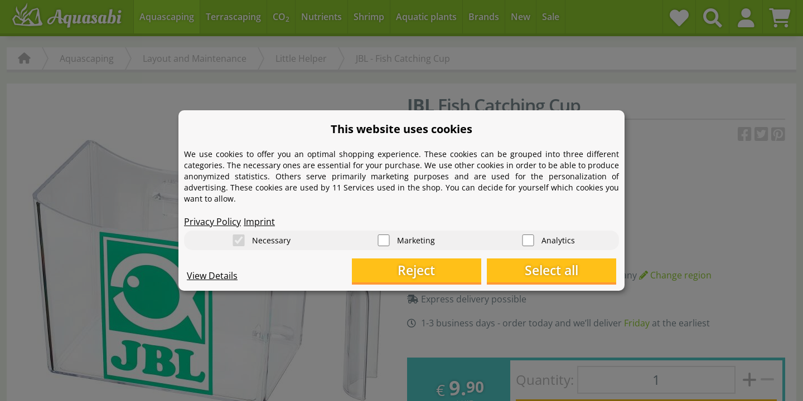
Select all (560, 270)
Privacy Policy (212, 220)
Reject (443, 270)
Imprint (259, 220)
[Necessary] (238, 240)
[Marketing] (383, 240)
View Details (212, 276)
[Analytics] (528, 240)
